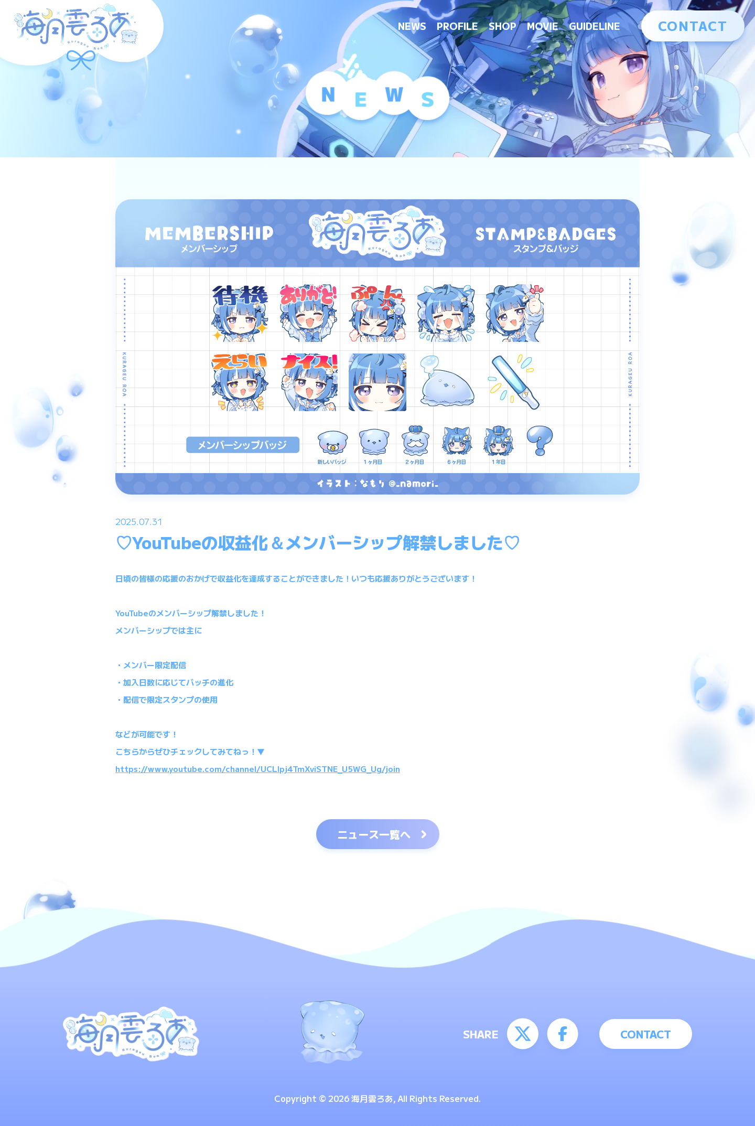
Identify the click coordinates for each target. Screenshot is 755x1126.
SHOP (502, 26)
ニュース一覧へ (374, 834)
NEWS (412, 26)
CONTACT (693, 25)
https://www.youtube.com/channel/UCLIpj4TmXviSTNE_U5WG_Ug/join (257, 768)
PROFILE (457, 26)
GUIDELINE (594, 26)
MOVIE (542, 26)
